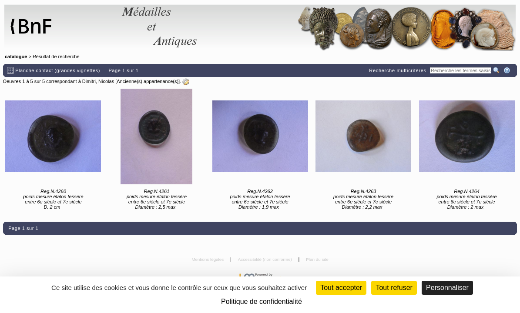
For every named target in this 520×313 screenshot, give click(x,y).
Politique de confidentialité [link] (261, 301)
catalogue (16, 56)
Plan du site (317, 259)
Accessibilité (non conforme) (265, 259)
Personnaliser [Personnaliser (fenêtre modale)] (447, 287)
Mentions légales (208, 259)
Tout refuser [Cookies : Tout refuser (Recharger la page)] (394, 287)
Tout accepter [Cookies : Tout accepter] (341, 287)
